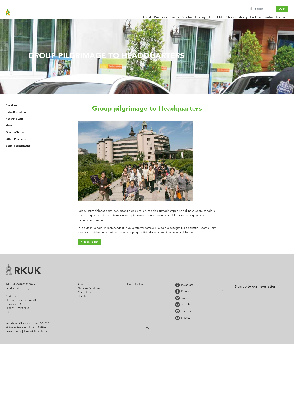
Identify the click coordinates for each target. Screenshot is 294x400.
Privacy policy (14, 331)
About (146, 17)
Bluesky (178, 317)
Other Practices (16, 139)
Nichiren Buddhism (89, 288)
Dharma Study (15, 132)
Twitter (178, 298)
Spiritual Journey (193, 17)
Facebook (178, 291)
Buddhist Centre (261, 17)
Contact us (84, 292)
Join (211, 17)
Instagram (178, 285)
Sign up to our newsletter (255, 286)
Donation (83, 296)
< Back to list (89, 242)
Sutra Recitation (16, 112)
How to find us (134, 284)
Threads (178, 311)
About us (83, 284)
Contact (281, 17)
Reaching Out (14, 119)
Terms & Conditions (35, 331)
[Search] (262, 9)
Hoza (9, 125)
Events (174, 17)
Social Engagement (18, 146)
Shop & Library (236, 17)
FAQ (220, 17)
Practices (160, 17)
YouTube (178, 304)
